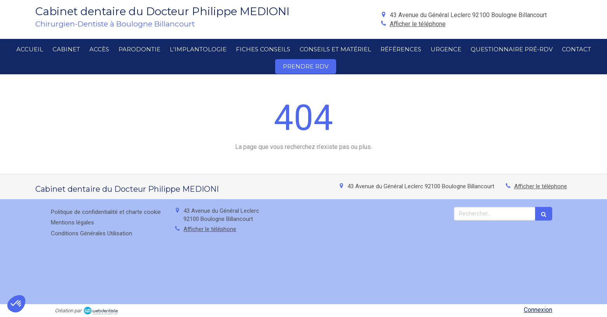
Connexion (538, 309)
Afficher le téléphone (418, 24)
